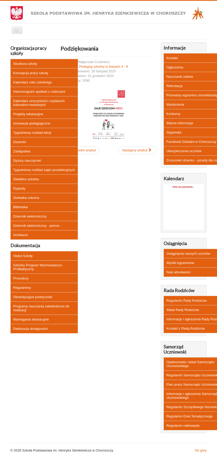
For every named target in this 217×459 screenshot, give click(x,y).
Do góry (201, 450)
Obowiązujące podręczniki (32, 297)
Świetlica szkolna (26, 179)
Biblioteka (20, 207)
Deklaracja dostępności (30, 329)
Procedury (20, 278)
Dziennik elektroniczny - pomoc (36, 226)
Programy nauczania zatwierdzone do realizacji (41, 308)
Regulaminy (22, 288)
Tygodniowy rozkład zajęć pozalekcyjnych (44, 170)
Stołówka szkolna (26, 198)
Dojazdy (19, 188)
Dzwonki (19, 142)
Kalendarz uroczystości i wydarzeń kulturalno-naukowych (39, 103)
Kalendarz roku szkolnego (32, 82)
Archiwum (20, 235)
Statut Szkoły (23, 256)
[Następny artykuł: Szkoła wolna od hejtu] (137, 150)
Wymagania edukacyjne (31, 319)
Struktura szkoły (25, 64)
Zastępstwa (21, 151)
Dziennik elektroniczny (30, 216)
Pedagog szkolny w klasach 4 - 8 (103, 66)
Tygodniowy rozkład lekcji (32, 133)
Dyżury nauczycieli (27, 160)
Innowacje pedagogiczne (31, 123)
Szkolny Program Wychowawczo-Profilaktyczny (38, 267)
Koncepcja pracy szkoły (30, 73)
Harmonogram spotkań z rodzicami (39, 92)
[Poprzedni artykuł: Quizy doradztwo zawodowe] (79, 150)
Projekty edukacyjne (28, 114)
